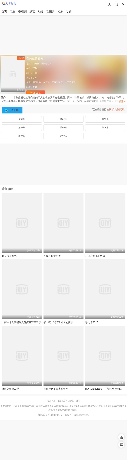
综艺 (32, 11)
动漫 (41, 11)
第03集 (105, 119)
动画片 (50, 11)
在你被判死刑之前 (95, 256)
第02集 (63, 119)
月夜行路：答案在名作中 (57, 388)
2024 (35, 68)
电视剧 (22, 11)
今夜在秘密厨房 (52, 256)
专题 (69, 11)
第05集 (63, 127)
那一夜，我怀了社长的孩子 (58, 322)
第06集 (105, 127)
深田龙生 (37, 82)
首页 (4, 11)
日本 (35, 73)
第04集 (21, 127)
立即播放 (35, 93)
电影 (12, 11)
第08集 (63, 136)
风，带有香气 (9, 256)
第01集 (21, 119)
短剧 (60, 11)
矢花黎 (46, 82)
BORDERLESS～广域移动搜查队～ (104, 388)
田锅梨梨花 (57, 82)
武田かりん (46, 63)
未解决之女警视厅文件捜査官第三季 (21, 322)
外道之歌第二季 (10, 388)
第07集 (21, 136)
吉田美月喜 (70, 82)
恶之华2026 (91, 322)
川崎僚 (36, 63)
